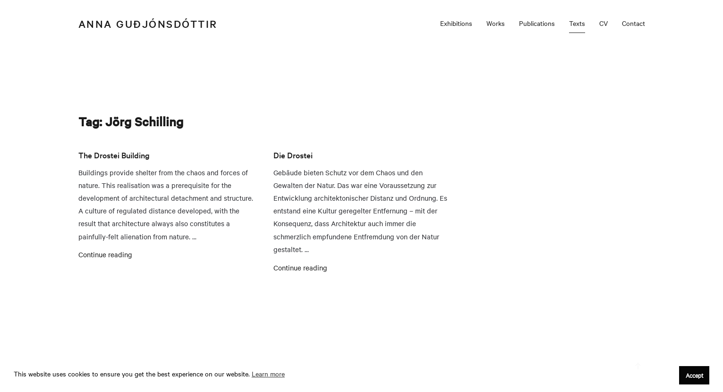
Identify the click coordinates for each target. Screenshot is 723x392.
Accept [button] (694, 375)
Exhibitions (456, 23)
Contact (633, 23)
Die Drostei (293, 154)
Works (495, 23)
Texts (577, 23)
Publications (537, 23)
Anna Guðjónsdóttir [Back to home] (148, 23)
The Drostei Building (114, 154)
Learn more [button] (268, 373)
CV (603, 23)
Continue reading (105, 254)
